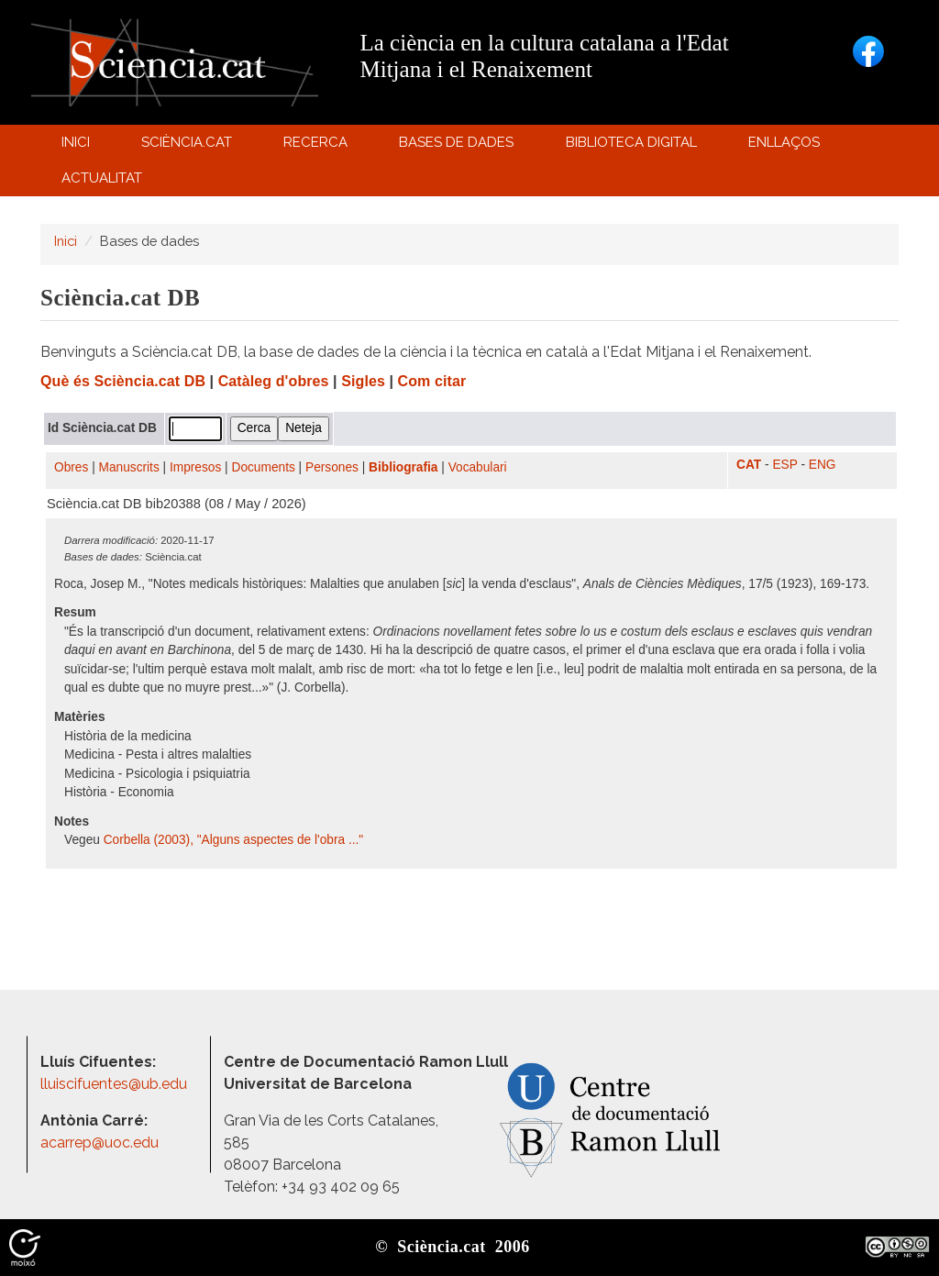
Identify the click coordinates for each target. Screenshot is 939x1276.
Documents (263, 467)
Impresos (195, 467)
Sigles (363, 381)
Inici (75, 142)
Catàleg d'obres (273, 381)
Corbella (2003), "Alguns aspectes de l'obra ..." (234, 840)
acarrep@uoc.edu (99, 1142)
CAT (748, 465)
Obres (71, 467)
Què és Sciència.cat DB (122, 381)
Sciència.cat (189, 146)
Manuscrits (129, 467)
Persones (332, 467)
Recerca (318, 146)
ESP (784, 465)
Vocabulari (477, 467)
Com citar (432, 381)
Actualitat (104, 182)
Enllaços (784, 142)
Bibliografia (403, 467)
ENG (822, 465)
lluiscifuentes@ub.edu (115, 1084)
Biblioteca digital (634, 146)
